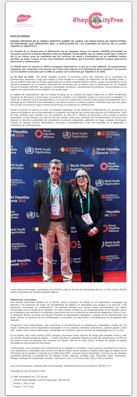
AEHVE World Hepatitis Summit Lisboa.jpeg (35, 380)
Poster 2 (18, 386)
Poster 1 (18, 383)
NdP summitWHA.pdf (24, 376)
